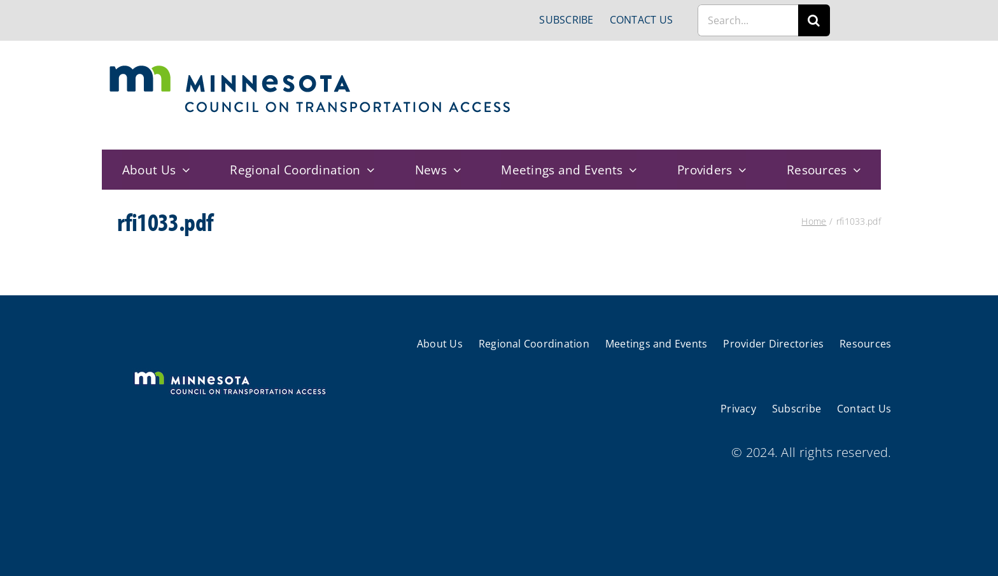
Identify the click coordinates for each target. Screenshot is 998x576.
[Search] (814, 20)
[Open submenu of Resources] (854, 170)
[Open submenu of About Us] (183, 170)
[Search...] (748, 20)
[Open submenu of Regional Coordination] (368, 170)
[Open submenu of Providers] (740, 170)
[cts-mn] (310, 69)
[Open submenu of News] (454, 170)
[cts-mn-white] (229, 372)
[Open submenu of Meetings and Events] (630, 170)
